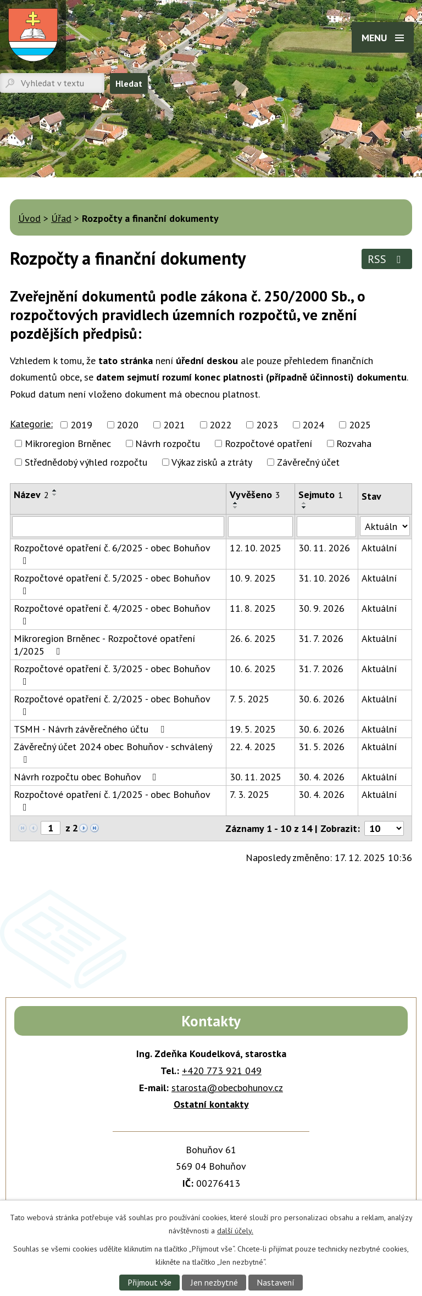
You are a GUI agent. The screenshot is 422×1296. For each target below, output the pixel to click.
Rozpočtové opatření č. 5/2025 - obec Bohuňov (112, 584)
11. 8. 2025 (253, 608)
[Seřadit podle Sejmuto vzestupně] (304, 503)
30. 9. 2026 (321, 608)
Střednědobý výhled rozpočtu (86, 462)
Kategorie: (31, 423)
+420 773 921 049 (222, 1070)
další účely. (235, 1230)
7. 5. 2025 (249, 698)
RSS (387, 259)
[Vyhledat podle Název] (118, 526)
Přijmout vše (149, 1282)
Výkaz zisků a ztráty (211, 462)
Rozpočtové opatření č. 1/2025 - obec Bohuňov (112, 800)
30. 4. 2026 (321, 776)
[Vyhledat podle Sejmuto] (326, 526)
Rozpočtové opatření (268, 443)
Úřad (61, 218)
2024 (313, 424)
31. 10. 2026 (324, 578)
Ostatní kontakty (211, 1104)
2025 (360, 424)
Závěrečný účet (308, 462)
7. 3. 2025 (249, 794)
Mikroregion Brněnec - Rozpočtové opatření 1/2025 (104, 644)
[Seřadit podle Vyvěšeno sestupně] (236, 507)
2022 (220, 424)
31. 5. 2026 (321, 746)
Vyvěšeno (255, 494)
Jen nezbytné (214, 1282)
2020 (127, 424)
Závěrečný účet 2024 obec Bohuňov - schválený (113, 752)
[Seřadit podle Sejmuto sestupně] (304, 507)
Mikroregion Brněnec (68, 443)
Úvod (29, 218)
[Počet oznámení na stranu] (384, 828)
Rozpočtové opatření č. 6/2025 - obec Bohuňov (112, 553)
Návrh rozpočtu (167, 443)
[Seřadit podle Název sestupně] (55, 495)
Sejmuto (320, 494)
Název (31, 494)
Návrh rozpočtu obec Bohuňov (87, 776)
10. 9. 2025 (253, 578)
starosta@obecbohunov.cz (227, 1087)
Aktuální (379, 547)
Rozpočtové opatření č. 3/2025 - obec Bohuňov (112, 674)
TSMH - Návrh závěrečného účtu (91, 729)
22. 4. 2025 (253, 746)
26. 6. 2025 (253, 638)
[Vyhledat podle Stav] (385, 526)
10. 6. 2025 (253, 668)
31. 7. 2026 (320, 638)
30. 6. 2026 (321, 698)
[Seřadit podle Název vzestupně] (55, 490)
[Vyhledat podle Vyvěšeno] (260, 526)
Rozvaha (353, 443)
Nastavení (276, 1282)
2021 (174, 424)
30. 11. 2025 (255, 776)
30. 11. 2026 (324, 547)
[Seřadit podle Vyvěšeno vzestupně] (236, 503)
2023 (267, 424)
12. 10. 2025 (255, 547)
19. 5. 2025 (253, 729)
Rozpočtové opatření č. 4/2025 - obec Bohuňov (112, 614)
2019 (81, 424)
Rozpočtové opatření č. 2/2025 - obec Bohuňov (112, 704)
